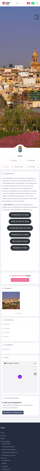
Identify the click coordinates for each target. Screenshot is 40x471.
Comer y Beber (5, 441)
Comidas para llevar (8, 446)
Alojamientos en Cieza (20, 235)
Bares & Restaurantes (9, 449)
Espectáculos (6, 469)
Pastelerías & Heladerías (9, 452)
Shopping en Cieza (20, 248)
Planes (3, 438)
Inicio (2, 433)
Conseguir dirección (12, 363)
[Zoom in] (35, 363)
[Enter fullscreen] (35, 373)
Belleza (4, 463)
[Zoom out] (35, 366)
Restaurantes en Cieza (20, 215)
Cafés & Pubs (6, 444)
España (3, 435)
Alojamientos (6, 460)
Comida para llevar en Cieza (20, 228)
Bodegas (5, 466)
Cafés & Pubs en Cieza (20, 221)
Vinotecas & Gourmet (8, 455)
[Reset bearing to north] (35, 369)
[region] (20, 377)
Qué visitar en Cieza (20, 241)
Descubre (4, 458)
